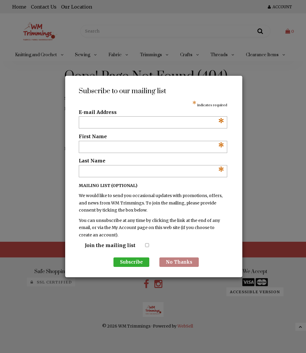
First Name (151, 136)
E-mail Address (151, 112)
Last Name (151, 161)
